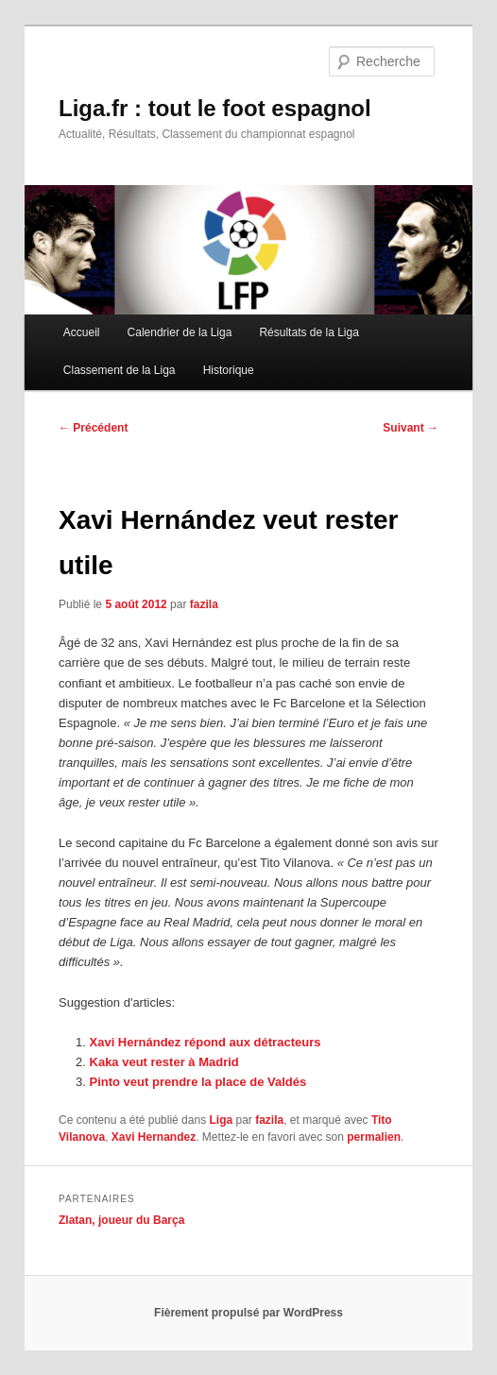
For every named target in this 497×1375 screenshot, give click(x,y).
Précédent (93, 427)
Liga (220, 1120)
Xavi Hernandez (153, 1137)
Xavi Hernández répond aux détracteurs (205, 1042)
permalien (374, 1137)
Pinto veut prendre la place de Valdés (198, 1082)
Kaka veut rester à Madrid (164, 1062)
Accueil (81, 332)
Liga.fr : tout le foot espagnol (215, 108)
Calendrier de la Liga (180, 332)
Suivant (410, 427)
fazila (204, 604)
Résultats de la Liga (308, 332)
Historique (228, 370)
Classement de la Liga (119, 370)
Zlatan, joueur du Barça (121, 1220)
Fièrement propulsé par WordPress (248, 1312)
